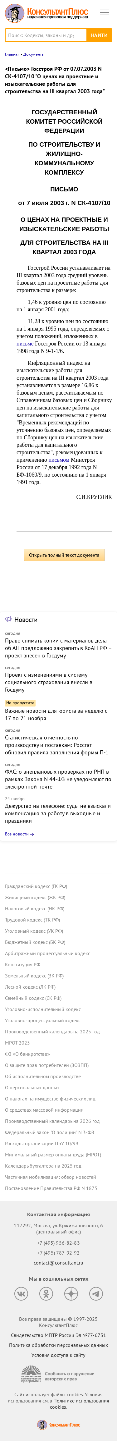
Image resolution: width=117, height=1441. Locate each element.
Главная (12, 54)
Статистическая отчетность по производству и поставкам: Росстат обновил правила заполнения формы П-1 (57, 745)
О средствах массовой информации (44, 1110)
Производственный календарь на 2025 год (52, 1031)
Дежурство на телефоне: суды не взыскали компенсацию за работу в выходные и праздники (58, 813)
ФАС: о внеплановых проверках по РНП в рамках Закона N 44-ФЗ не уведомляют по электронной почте (58, 779)
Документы (33, 54)
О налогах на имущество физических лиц (50, 1099)
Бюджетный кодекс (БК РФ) (35, 942)
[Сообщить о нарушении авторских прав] (58, 1374)
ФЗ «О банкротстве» (27, 1054)
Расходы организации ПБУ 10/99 (41, 1143)
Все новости (17, 834)
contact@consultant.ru (59, 1263)
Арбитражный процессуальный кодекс (47, 953)
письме (25, 344)
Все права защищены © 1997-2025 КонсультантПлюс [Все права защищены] (58, 1322)
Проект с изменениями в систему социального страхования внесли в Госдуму (48, 682)
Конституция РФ (22, 964)
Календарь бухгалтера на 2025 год (43, 1166)
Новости (25, 619)
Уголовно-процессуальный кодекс (42, 1020)
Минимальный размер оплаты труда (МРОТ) (53, 1154)
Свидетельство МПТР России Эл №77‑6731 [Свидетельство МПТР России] (58, 1335)
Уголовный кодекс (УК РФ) (34, 931)
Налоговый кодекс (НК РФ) (34, 908)
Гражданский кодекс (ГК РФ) (36, 886)
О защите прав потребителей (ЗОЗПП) (47, 1065)
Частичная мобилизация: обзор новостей (50, 1177)
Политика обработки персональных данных (58, 1345)
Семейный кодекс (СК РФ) (33, 998)
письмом (58, 460)
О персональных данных (32, 1087)
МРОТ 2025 (17, 1043)
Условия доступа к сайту (58, 1355)
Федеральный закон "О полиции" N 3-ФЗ (49, 1132)
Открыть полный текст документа (64, 555)
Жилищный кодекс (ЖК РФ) (35, 897)
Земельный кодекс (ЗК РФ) (34, 975)
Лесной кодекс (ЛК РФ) (30, 987)
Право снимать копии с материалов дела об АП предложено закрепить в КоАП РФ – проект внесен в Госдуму (58, 648)
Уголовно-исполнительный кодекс (43, 1009)
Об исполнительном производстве (43, 1076)
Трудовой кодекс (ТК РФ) (32, 920)
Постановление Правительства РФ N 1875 (51, 1188)
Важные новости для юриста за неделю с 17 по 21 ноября (56, 714)
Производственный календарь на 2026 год (52, 1121)
